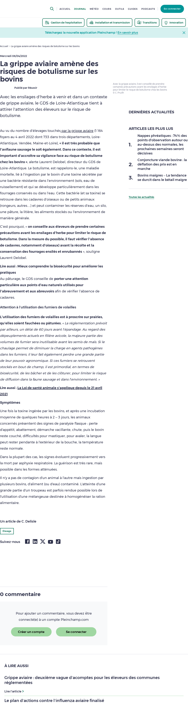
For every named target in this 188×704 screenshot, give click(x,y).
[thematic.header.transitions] (147, 22)
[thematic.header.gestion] (63, 22)
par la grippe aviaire (77, 131)
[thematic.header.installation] (109, 22)
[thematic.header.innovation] (174, 22)
